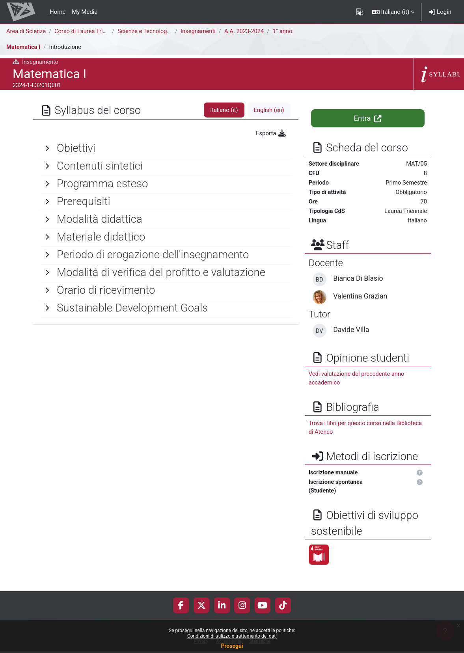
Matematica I (23, 46)
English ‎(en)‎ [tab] (268, 110)
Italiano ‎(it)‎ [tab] (223, 110)
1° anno (285, 31)
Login (440, 11)
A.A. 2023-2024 (246, 31)
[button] (393, 12)
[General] (165, 148)
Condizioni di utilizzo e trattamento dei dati (232, 636)
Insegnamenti (199, 31)
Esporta (271, 133)
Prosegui (232, 646)
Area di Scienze (26, 31)
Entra (368, 118)
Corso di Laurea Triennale (88, 31)
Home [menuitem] (57, 11)
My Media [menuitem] (84, 11)
